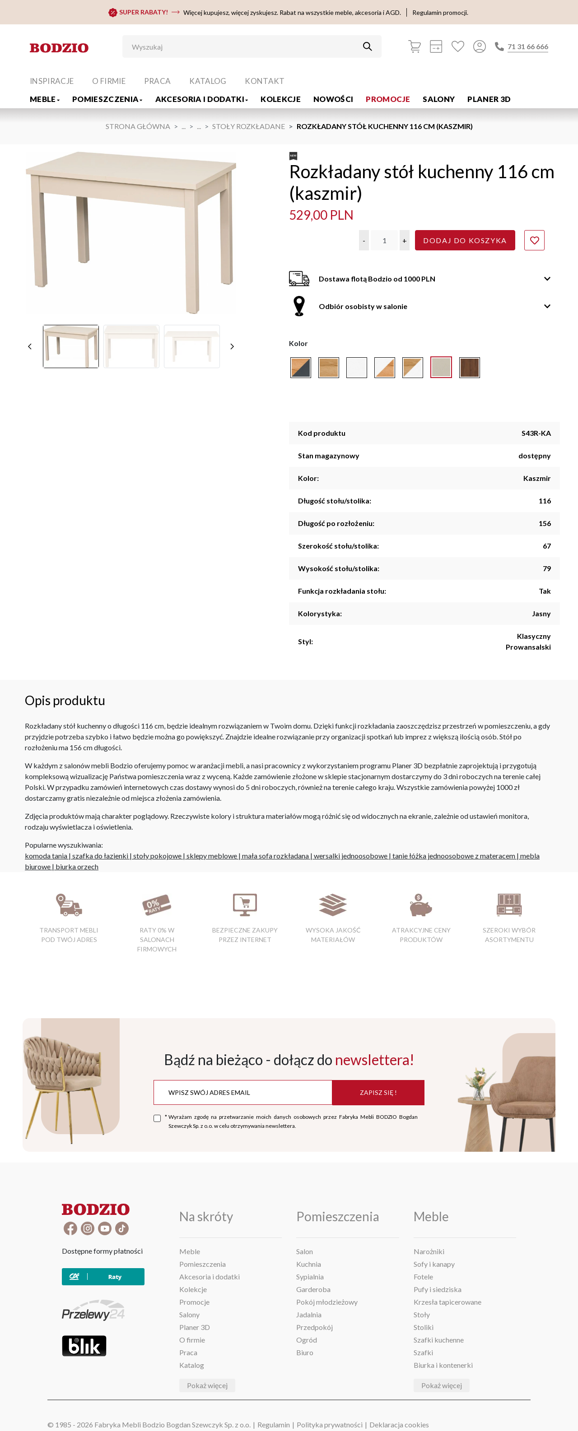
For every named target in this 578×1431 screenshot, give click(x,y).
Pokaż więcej (207, 1385)
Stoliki (424, 1327)
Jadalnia (309, 1314)
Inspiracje (52, 81)
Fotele (423, 1276)
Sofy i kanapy (434, 1264)
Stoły (422, 1314)
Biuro (304, 1352)
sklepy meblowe (211, 855)
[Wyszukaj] (245, 46)
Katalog (207, 81)
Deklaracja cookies (399, 1424)
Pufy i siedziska (437, 1289)
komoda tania (46, 855)
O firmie (109, 81)
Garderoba (313, 1289)
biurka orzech (77, 866)
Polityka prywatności (330, 1424)
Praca (157, 81)
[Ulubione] (458, 46)
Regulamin (273, 1424)
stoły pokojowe (157, 855)
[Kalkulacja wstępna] (436, 46)
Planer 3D (489, 99)
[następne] (232, 346)
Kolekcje (281, 99)
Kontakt (264, 81)
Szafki (423, 1352)
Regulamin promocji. (440, 12)
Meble (45, 99)
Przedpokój (314, 1327)
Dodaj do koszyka (465, 240)
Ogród (306, 1339)
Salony (439, 99)
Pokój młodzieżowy (327, 1301)
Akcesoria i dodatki (201, 99)
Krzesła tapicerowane (447, 1301)
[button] (364, 240)
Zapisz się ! (378, 1092)
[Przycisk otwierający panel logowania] (479, 46)
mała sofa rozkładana (275, 855)
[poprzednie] (30, 346)
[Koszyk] (414, 46)
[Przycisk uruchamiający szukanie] (368, 46)
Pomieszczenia (107, 99)
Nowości (333, 99)
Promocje (388, 99)
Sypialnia (310, 1276)
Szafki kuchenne (439, 1339)
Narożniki (429, 1251)
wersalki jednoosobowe (350, 855)
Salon (304, 1251)
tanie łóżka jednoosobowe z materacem (453, 855)
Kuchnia (308, 1264)
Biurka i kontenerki (443, 1365)
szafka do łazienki (100, 855)
